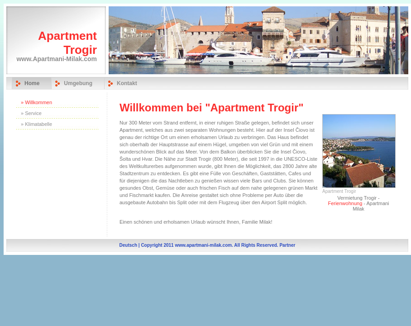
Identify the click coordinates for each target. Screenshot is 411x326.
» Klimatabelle (36, 124)
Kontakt (127, 83)
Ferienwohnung (345, 203)
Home (31, 83)
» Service (31, 113)
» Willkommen (36, 102)
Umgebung (78, 83)
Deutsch (128, 245)
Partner (287, 245)
